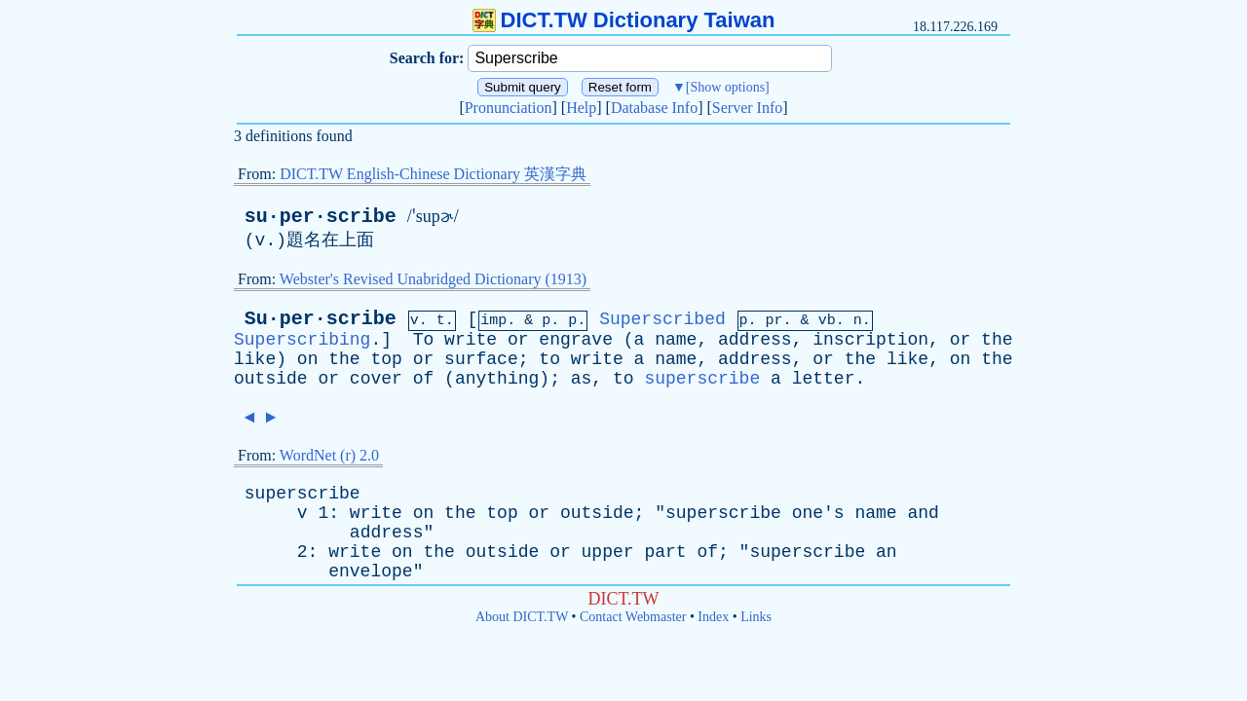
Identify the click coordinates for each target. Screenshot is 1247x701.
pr (774, 321)
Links (756, 616)
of (424, 378)
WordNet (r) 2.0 (329, 455)
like (255, 359)
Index (713, 616)
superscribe (702, 378)
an (886, 552)
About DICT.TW (521, 616)
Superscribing (302, 340)
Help (581, 107)
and (922, 513)
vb (827, 321)
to (549, 359)
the (996, 340)
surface (481, 359)
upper (608, 552)
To (424, 340)
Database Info (654, 107)
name (676, 340)
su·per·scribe (321, 216)
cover (376, 378)
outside (271, 378)
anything (497, 378)
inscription (870, 340)
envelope (370, 571)
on (308, 359)
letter (823, 378)
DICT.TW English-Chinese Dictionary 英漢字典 (433, 174)
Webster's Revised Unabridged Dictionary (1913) (433, 279)
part (665, 552)
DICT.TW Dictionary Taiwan (623, 20)
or (518, 340)
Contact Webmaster (633, 616)
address (755, 340)
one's (818, 513)
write (470, 340)
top (385, 359)
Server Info (747, 107)
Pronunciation (508, 107)
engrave (576, 340)
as (581, 378)
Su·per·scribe (321, 319)
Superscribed (662, 319)
